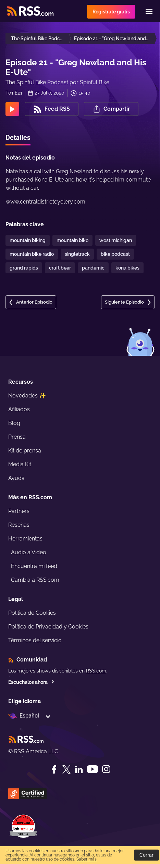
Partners (18, 511)
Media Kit (19, 464)
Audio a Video (28, 552)
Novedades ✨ (27, 395)
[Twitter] (66, 769)
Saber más (86, 859)
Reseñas (18, 525)
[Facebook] (54, 769)
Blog (14, 423)
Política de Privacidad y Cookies (48, 626)
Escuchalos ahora (31, 682)
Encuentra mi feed (34, 566)
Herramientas (25, 538)
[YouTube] (92, 769)
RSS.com (96, 671)
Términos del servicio (35, 640)
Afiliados (19, 409)
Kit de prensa (24, 450)
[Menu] (149, 11)
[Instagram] (106, 769)
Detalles (17, 137)
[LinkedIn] (79, 769)
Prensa (17, 437)
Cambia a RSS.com (35, 580)
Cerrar (146, 855)
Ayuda (16, 478)
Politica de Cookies (32, 613)
